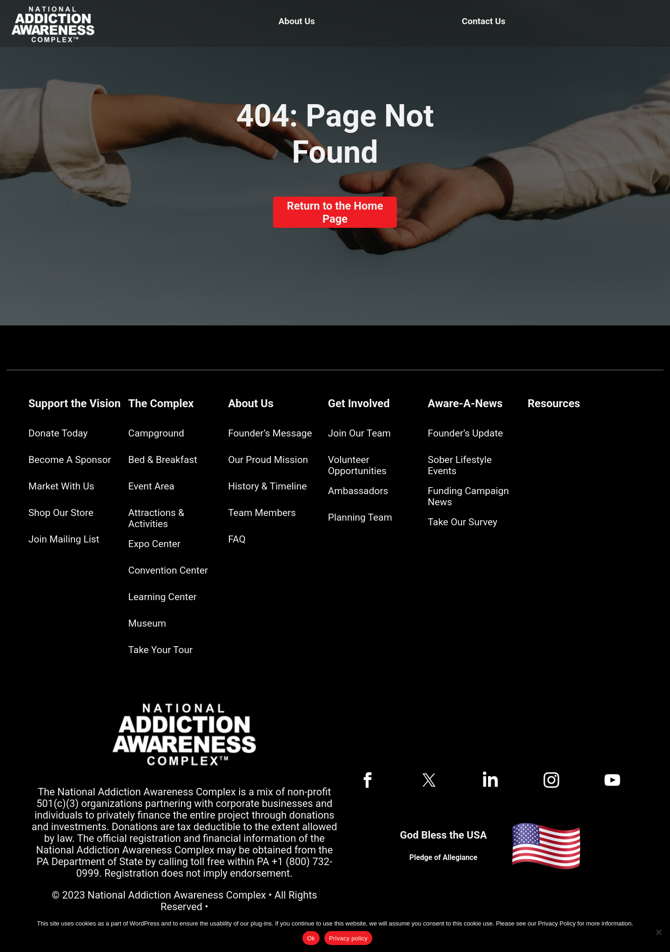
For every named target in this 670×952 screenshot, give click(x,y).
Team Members (262, 512)
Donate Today (57, 433)
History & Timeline (267, 486)
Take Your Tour (160, 649)
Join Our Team (359, 433)
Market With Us (61, 486)
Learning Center (162, 596)
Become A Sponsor (69, 459)
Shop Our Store (61, 512)
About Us (297, 21)
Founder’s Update (465, 433)
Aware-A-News (465, 403)
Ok (311, 938)
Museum (147, 623)
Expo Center (154, 543)
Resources (554, 403)
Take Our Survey (462, 522)
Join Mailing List (63, 539)
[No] (658, 932)
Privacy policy (348, 938)
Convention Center (168, 570)
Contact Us (484, 21)
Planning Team (360, 517)
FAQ (237, 539)
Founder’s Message (270, 433)
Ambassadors (358, 490)
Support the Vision (74, 403)
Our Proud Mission (268, 459)
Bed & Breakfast (162, 459)
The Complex (161, 403)
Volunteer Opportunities (357, 465)
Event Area (151, 486)
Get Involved (359, 403)
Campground (156, 433)
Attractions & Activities (156, 518)
